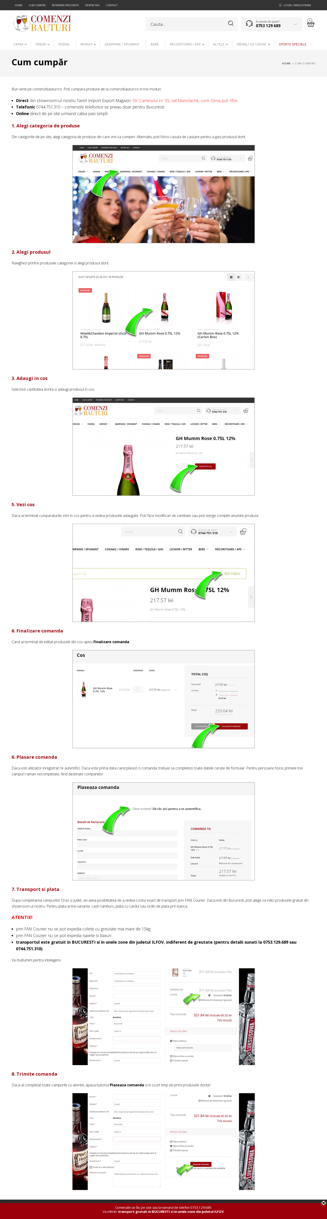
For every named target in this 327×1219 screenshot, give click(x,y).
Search (231, 23)
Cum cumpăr (37, 5)
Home (18, 5)
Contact (112, 5)
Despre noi (92, 5)
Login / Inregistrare (297, 5)
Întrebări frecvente (65, 5)
